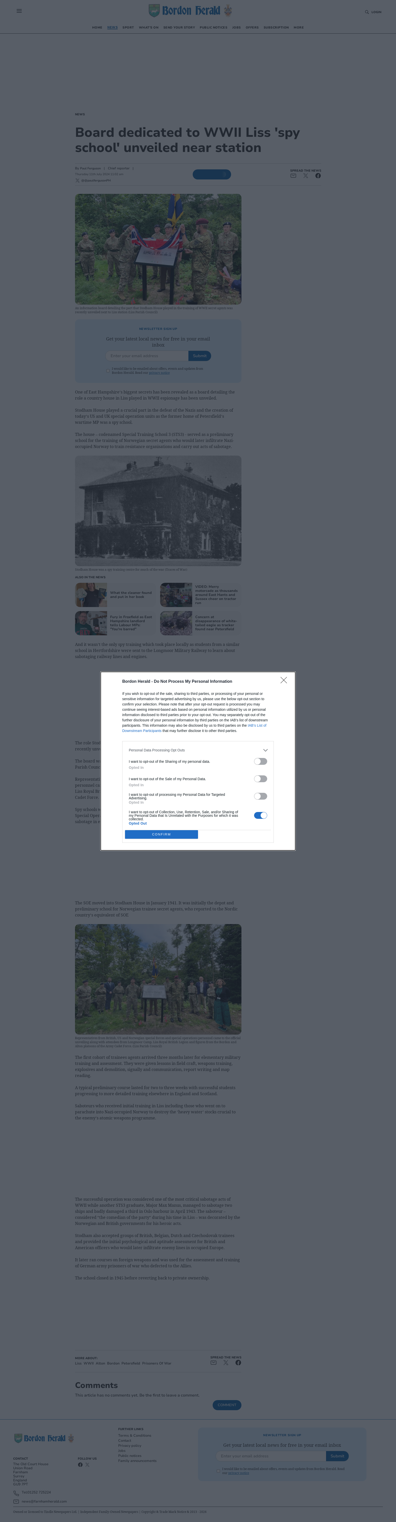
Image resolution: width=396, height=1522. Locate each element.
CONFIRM (161, 834)
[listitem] (198, 750)
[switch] (260, 761)
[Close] (285, 681)
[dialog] (198, 761)
